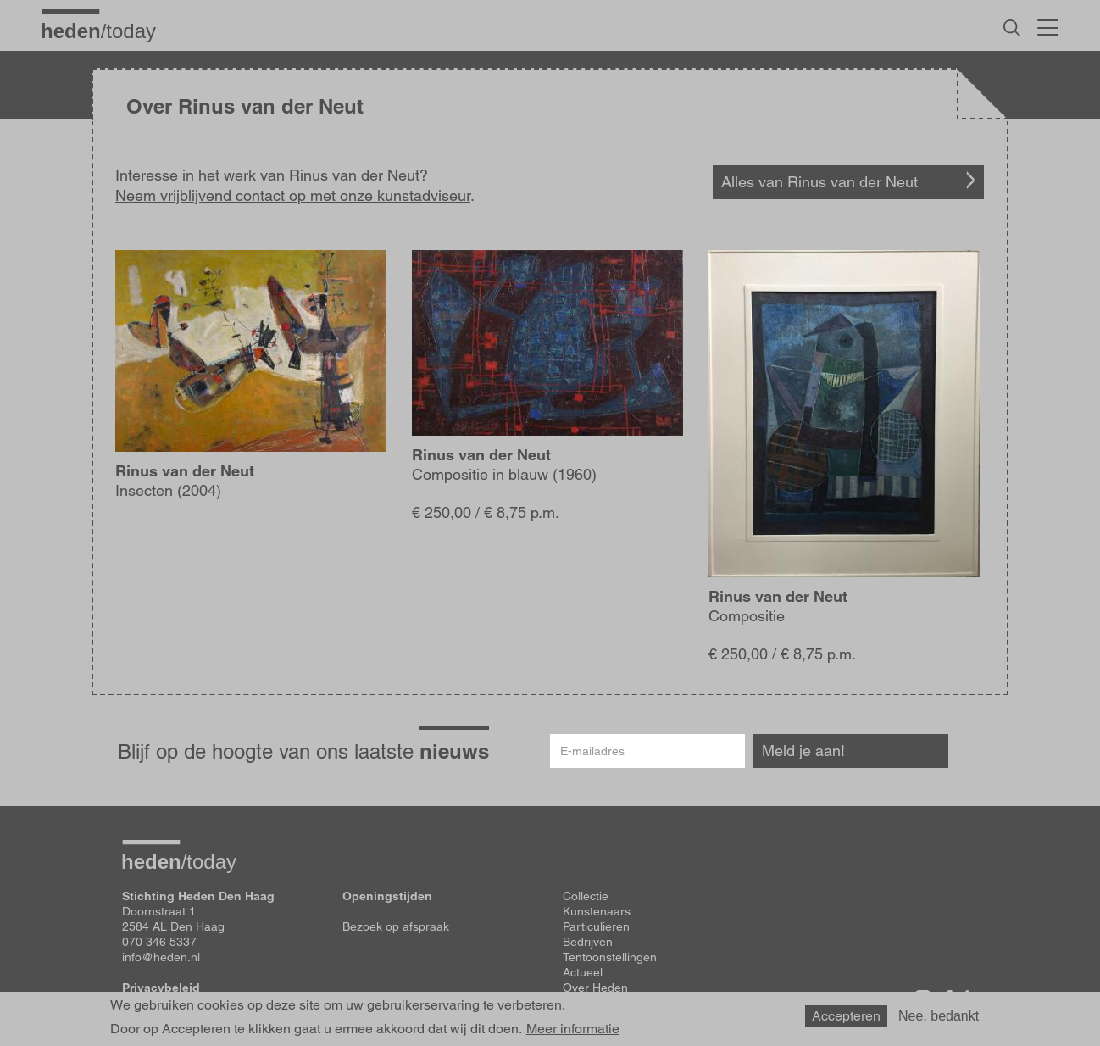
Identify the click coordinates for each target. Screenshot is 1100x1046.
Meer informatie (572, 1029)
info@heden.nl (161, 957)
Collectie (585, 896)
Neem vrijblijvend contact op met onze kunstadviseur (292, 195)
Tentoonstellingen (610, 957)
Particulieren (596, 926)
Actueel (583, 972)
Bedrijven (588, 942)
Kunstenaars (597, 911)
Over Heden (595, 987)
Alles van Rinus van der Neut (819, 182)
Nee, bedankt (938, 1016)
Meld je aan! (803, 750)
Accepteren (846, 1016)
